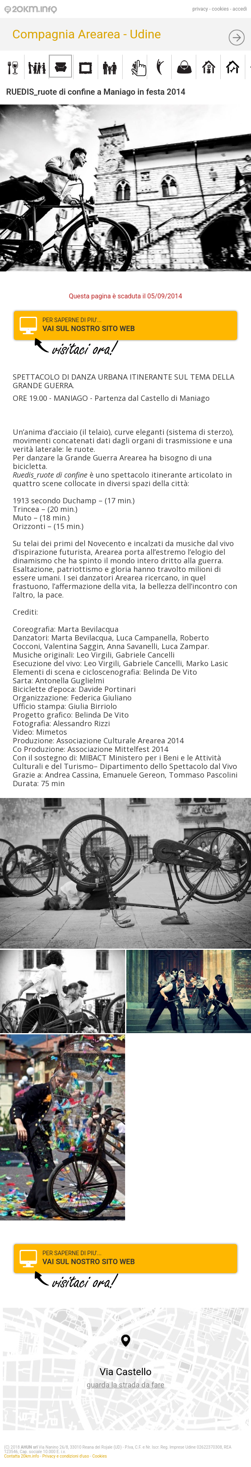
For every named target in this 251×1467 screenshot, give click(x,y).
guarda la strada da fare (125, 1384)
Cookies (99, 1456)
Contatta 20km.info (21, 1456)
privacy (200, 9)
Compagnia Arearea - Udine (86, 34)
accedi (240, 9)
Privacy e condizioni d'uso (66, 1456)
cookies (220, 9)
